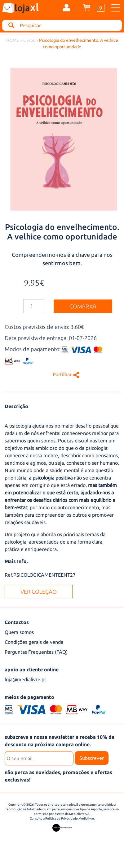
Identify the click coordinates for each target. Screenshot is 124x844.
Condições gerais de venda (34, 642)
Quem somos (19, 632)
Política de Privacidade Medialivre (69, 818)
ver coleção (38, 591)
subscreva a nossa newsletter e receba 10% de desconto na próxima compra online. (59, 740)
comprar (82, 306)
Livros (29, 40)
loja (27, 7)
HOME (12, 40)
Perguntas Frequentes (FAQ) (36, 652)
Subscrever (91, 758)
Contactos (17, 622)
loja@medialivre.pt (25, 679)
